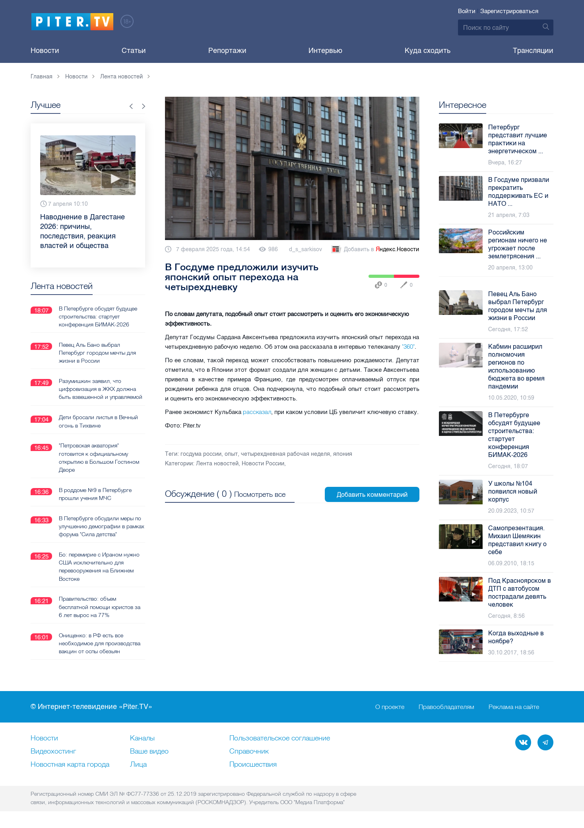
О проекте (389, 707)
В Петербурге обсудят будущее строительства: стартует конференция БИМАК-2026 (98, 316)
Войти (466, 11)
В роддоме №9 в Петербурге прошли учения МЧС (95, 493)
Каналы (142, 738)
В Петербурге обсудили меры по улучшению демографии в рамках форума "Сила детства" (100, 525)
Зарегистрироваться (509, 11)
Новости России (263, 463)
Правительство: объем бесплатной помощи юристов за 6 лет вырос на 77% (99, 605)
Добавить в (374, 249)
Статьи (134, 50)
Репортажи (227, 50)
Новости (45, 50)
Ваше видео (149, 752)
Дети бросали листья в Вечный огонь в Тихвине (98, 420)
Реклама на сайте (514, 707)
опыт (231, 454)
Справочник (249, 752)
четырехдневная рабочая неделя (285, 454)
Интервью (325, 50)
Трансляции (533, 50)
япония (342, 454)
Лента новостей (217, 463)
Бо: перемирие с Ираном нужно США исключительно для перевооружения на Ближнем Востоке (99, 565)
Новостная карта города (70, 765)
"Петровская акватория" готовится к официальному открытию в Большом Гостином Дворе (99, 457)
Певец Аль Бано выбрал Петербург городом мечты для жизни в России (97, 352)
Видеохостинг (53, 752)
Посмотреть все (259, 493)
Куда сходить (427, 50)
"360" (408, 346)
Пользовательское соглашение (279, 738)
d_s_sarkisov (305, 249)
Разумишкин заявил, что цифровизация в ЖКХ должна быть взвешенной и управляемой (100, 388)
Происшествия (253, 765)
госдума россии (200, 454)
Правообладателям (446, 707)
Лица (138, 765)
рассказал (257, 412)
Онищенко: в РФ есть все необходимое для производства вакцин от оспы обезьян (99, 642)
